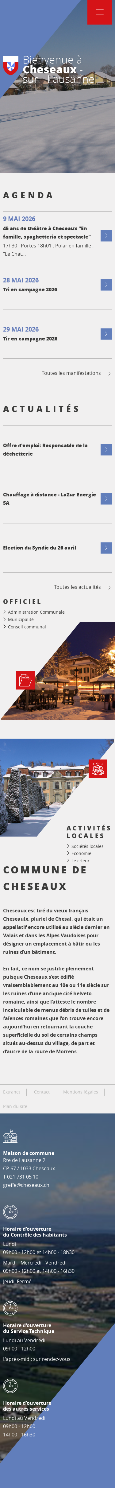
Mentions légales (80, 1092)
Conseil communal (27, 627)
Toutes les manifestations (77, 373)
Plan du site (15, 1106)
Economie (81, 853)
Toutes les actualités (83, 587)
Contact (42, 1092)
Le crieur (80, 860)
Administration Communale (36, 612)
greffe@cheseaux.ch (26, 1185)
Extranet (11, 1092)
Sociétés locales (87, 846)
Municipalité (21, 619)
